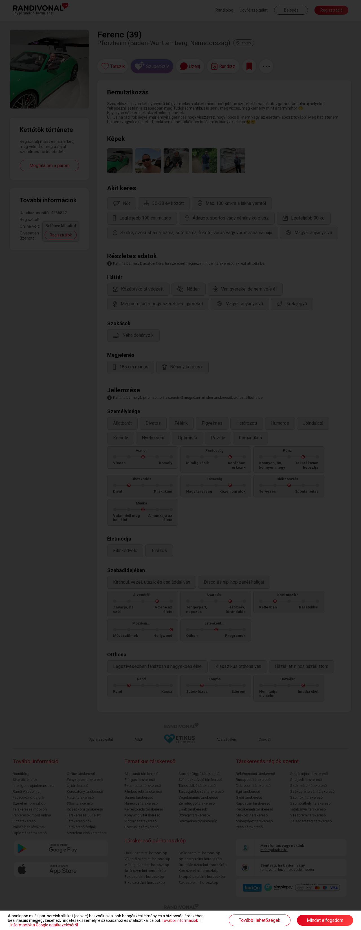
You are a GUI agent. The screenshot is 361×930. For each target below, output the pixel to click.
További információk (180, 920)
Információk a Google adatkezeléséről (44, 925)
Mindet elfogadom (325, 920)
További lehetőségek (259, 920)
